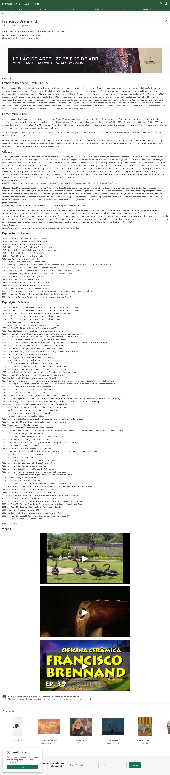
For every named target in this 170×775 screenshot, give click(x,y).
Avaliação (99, 9)
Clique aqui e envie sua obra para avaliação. (20, 38)
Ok (22, 767)
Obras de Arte (71, 9)
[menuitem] (21, 9)
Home (21, 9)
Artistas (44, 9)
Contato (147, 9)
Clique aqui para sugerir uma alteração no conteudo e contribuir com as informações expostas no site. (50, 697)
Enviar (134, 765)
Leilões (123, 9)
